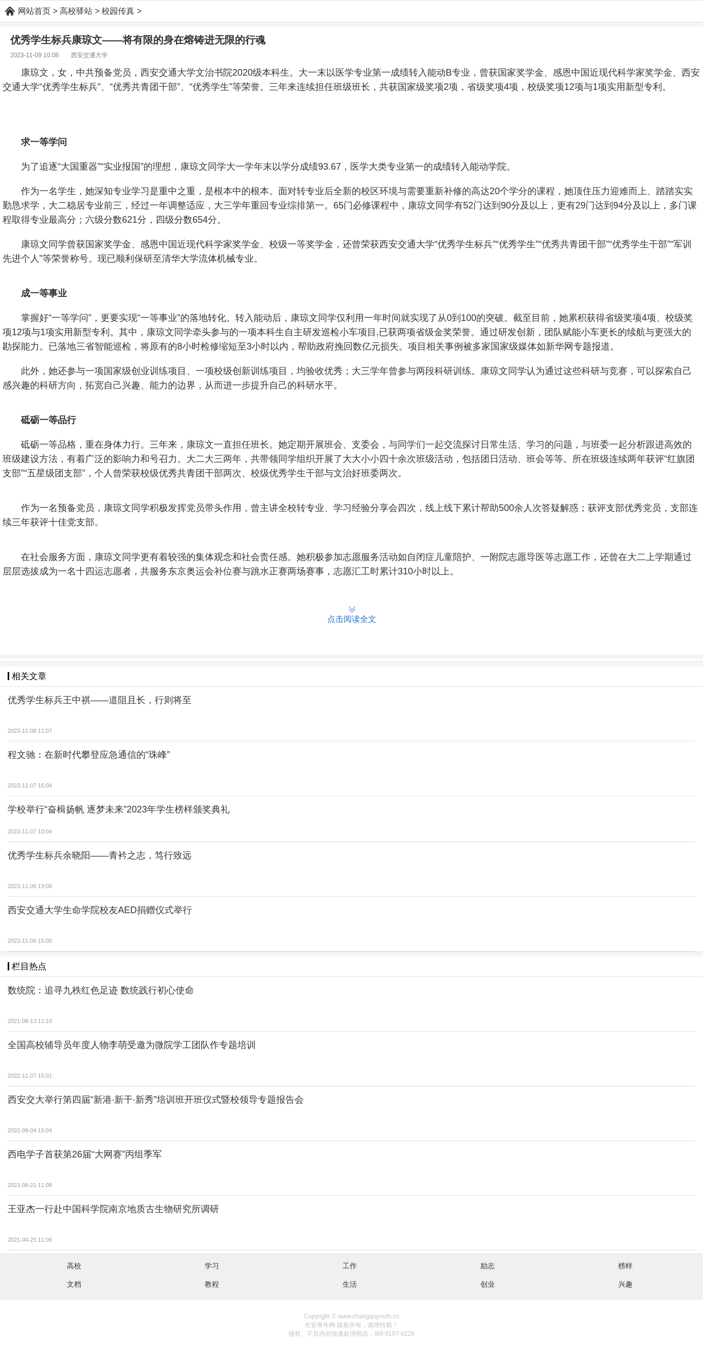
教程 (212, 1284)
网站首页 (34, 11)
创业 (487, 1284)
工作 (350, 1266)
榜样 (625, 1266)
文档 (74, 1284)
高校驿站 (76, 11)
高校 (74, 1266)
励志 (487, 1266)
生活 (350, 1284)
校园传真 (118, 11)
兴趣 (625, 1284)
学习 (212, 1266)
